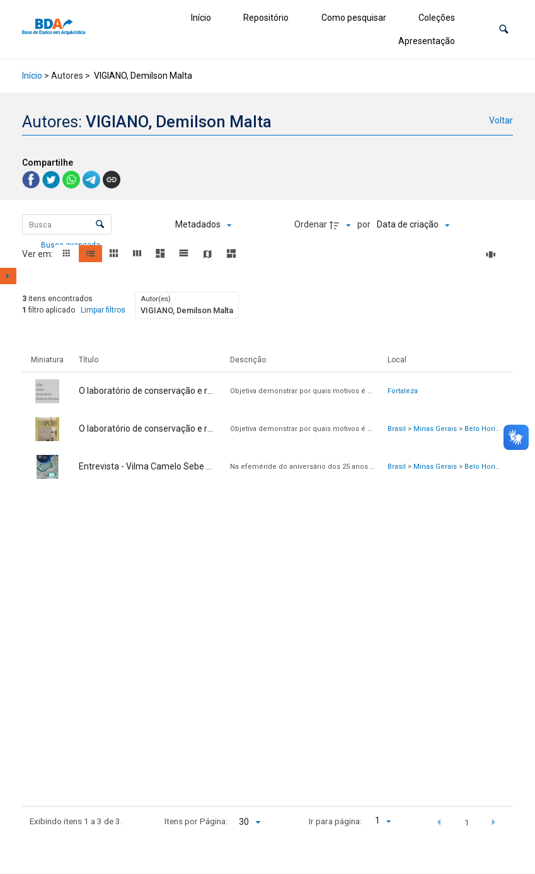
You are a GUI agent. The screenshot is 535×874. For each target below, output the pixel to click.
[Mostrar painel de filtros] (8, 276)
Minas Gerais (435, 429)
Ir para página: (335, 821)
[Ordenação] (413, 225)
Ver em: (38, 254)
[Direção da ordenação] (341, 225)
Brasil (397, 429)
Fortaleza (403, 391)
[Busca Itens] (67, 224)
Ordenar (310, 224)
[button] (504, 29)
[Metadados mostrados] (203, 225)
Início (201, 18)
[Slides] (493, 254)
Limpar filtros (103, 310)
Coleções (436, 18)
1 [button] (466, 822)
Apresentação (426, 41)
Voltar (501, 120)
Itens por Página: (195, 821)
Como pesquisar (353, 18)
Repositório (266, 18)
